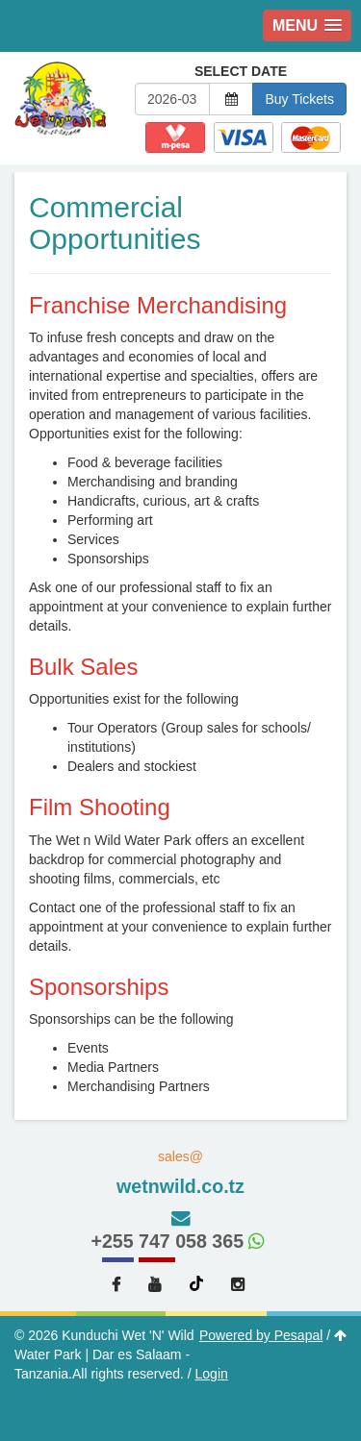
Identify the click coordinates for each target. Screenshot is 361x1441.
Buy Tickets (299, 99)
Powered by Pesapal (260, 1335)
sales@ (180, 1174)
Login (211, 1373)
